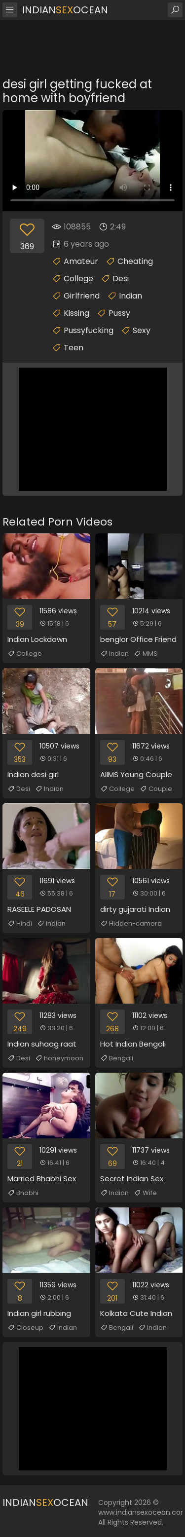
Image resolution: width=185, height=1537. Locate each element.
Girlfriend (82, 295)
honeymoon (59, 1058)
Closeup (25, 1328)
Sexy (141, 330)
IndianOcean (65, 10)
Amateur (81, 261)
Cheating (135, 261)
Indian (130, 295)
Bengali (116, 1058)
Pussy (119, 313)
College (78, 278)
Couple (156, 789)
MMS (145, 654)
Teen (73, 347)
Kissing (76, 313)
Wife (145, 1193)
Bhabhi (22, 1193)
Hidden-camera (131, 924)
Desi (120, 278)
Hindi (19, 924)
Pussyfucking (88, 330)
